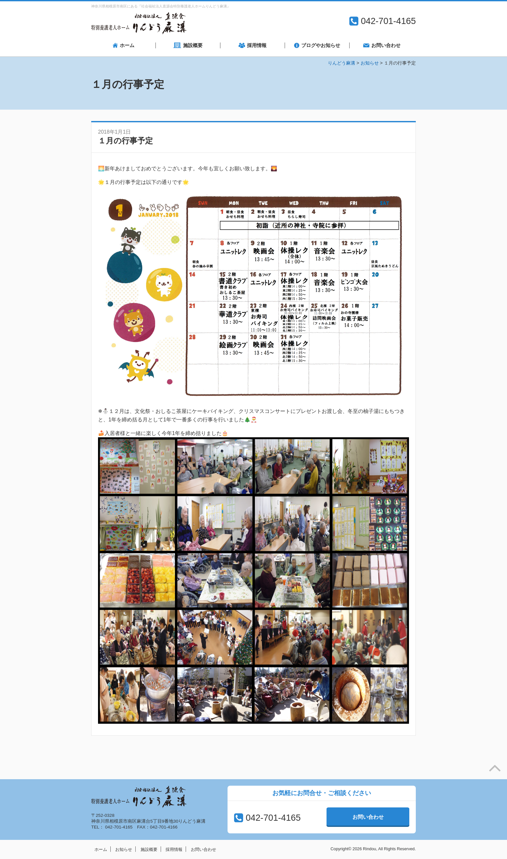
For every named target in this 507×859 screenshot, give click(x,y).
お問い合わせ (368, 817)
